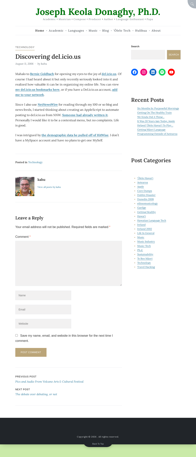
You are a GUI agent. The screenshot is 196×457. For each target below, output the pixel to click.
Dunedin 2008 (145, 199)
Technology (25, 47)
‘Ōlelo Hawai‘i (145, 178)
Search (135, 46)
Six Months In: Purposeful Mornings (158, 108)
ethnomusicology (147, 203)
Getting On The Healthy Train (154, 112)
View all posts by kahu (49, 187)
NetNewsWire (48, 104)
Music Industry (146, 241)
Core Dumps (144, 190)
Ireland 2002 (144, 229)
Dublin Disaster (146, 195)
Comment (23, 236)
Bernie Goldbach (42, 74)
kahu (44, 63)
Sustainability (145, 254)
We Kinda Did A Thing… (150, 117)
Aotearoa (142, 182)
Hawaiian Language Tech (151, 220)
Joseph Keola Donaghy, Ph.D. (98, 11)
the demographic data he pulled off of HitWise (75, 135)
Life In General (145, 233)
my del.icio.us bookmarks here (37, 89)
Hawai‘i (141, 216)
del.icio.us (109, 74)
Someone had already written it (85, 115)
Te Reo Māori (145, 258)
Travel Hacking (146, 267)
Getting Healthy (146, 212)
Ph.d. (140, 250)
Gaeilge (141, 207)
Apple (140, 186)
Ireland (141, 224)
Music (140, 237)
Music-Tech (144, 246)
